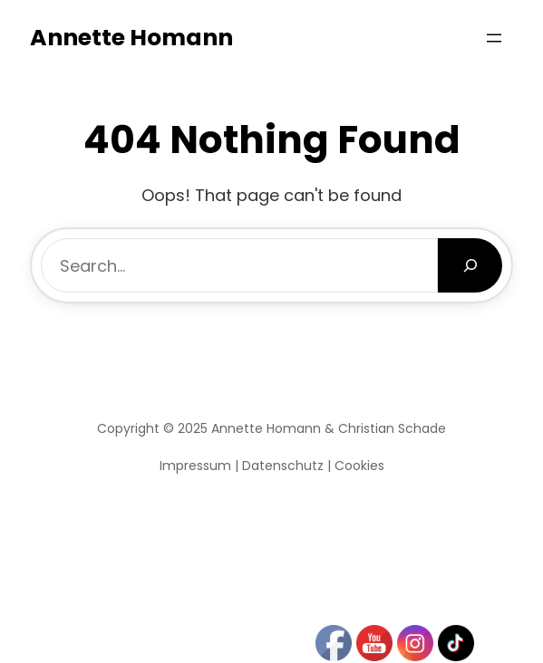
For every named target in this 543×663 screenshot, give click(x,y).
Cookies (359, 465)
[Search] (470, 265)
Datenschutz (283, 465)
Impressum (195, 465)
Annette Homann (131, 37)
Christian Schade (392, 428)
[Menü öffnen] (494, 38)
